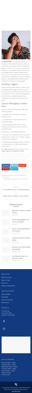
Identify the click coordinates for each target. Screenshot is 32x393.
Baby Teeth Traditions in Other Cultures (21, 212)
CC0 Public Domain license (21, 149)
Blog (8, 175)
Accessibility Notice (16, 391)
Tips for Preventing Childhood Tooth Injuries (21, 230)
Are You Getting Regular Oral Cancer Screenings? (20, 221)
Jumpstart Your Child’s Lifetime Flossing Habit (21, 248)
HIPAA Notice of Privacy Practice (19, 389)
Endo (17, 175)
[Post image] (6, 213)
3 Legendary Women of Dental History (21, 239)
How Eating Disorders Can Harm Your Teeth (20, 257)
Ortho (3, 177)
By (12, 179)
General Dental (22, 175)
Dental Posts (13, 175)
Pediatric (7, 177)
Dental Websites (23, 387)
